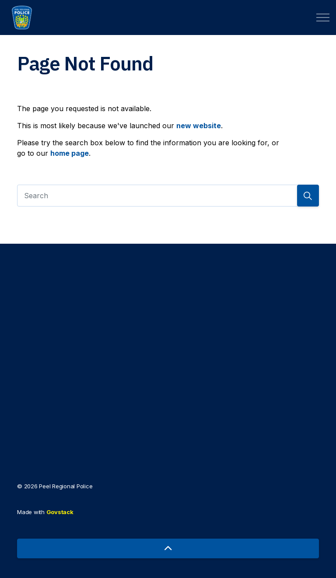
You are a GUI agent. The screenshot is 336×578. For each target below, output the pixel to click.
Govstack (60, 511)
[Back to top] (168, 548)
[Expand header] (323, 17)
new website (198, 125)
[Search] (168, 196)
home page (69, 153)
